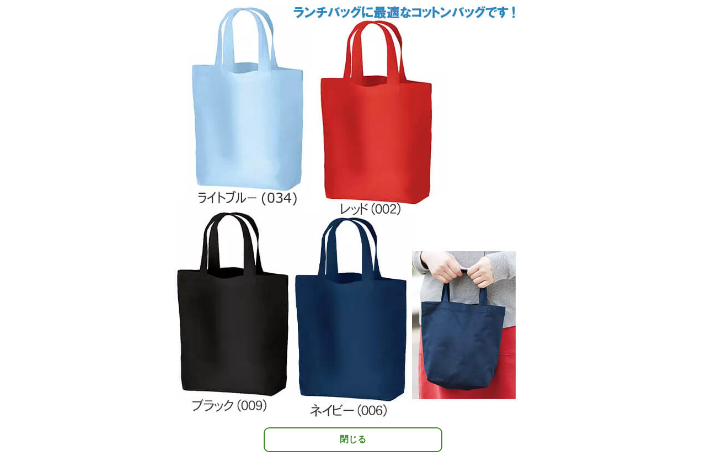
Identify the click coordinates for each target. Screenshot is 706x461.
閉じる (353, 439)
